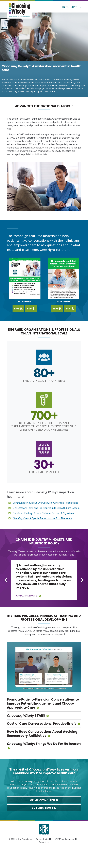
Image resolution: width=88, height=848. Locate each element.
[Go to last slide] (6, 580)
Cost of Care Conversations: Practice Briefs (41, 723)
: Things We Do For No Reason (44, 743)
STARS (26, 715)
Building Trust (44, 807)
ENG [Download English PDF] (18, 308)
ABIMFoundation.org (65, 839)
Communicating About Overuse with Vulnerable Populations (45, 502)
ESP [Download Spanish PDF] (31, 308)
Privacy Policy (43, 839)
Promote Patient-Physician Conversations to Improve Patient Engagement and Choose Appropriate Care (43, 703)
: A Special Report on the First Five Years (42, 518)
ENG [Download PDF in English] (57, 308)
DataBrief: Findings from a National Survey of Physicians (43, 513)
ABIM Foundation (44, 799)
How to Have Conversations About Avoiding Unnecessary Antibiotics (42, 733)
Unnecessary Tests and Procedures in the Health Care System (46, 508)
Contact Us (44, 842)
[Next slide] (82, 580)
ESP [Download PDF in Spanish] (70, 308)
